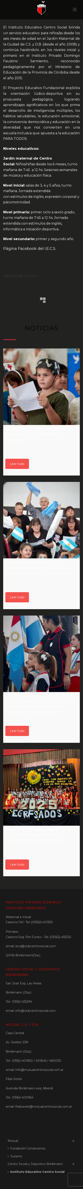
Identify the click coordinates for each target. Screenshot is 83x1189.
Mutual (13, 1141)
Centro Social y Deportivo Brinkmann (35, 1164)
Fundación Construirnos (26, 1148)
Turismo (15, 1156)
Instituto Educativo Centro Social (36, 1172)
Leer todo (17, 464)
